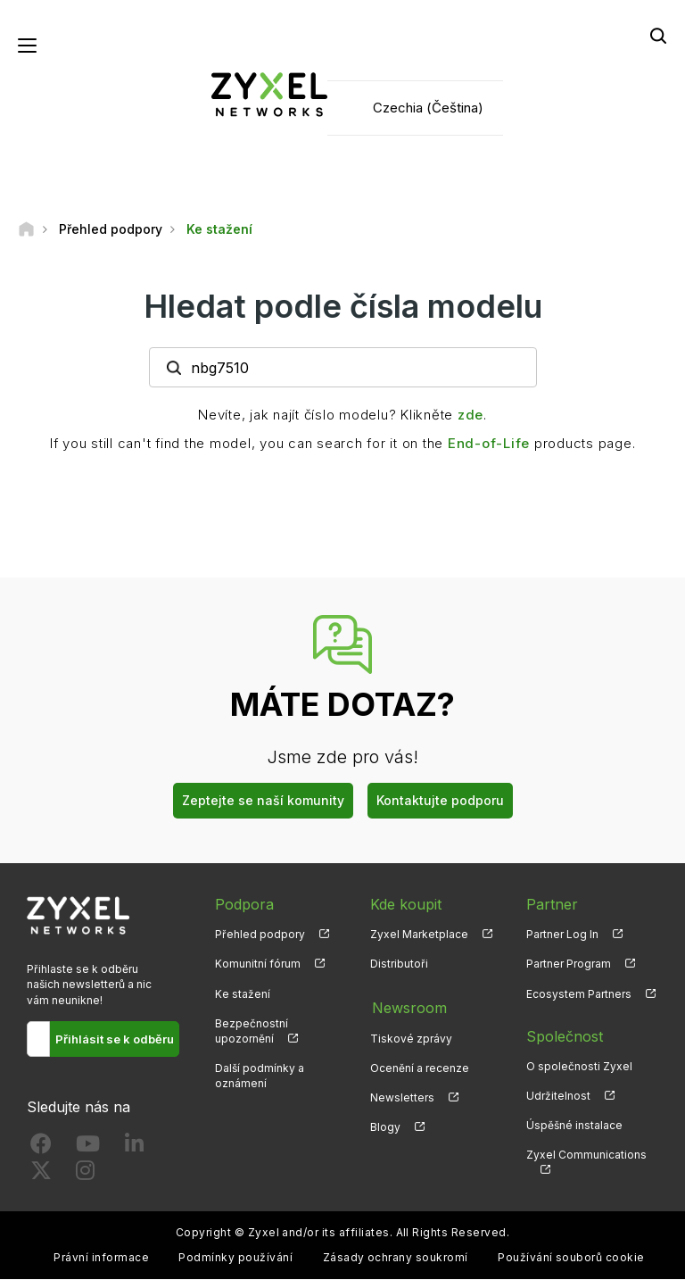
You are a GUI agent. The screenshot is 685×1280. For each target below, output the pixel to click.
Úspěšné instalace (574, 1126)
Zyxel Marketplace (419, 935)
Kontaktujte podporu (440, 801)
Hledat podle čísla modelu (343, 306)
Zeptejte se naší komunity (263, 801)
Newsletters (402, 1096)
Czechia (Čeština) (428, 107)
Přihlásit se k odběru (114, 1040)
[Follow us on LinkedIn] (134, 1148)
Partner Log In (562, 935)
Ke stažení (242, 994)
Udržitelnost (558, 1096)
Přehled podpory (260, 935)
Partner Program (568, 964)
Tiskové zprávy (411, 1036)
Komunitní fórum (258, 964)
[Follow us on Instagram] (85, 1175)
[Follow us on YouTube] (88, 1148)
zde (470, 415)
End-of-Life (489, 444)
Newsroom (407, 1007)
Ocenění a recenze (419, 1066)
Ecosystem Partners (578, 994)
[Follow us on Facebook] (41, 1148)
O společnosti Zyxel (579, 1066)
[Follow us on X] (41, 1175)
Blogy (385, 1126)
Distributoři (399, 964)
